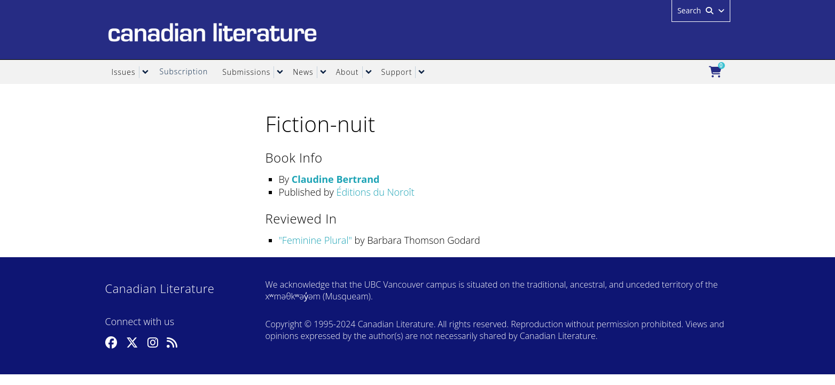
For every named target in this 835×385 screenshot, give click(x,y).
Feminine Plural (315, 240)
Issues (124, 72)
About (347, 72)
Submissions (246, 72)
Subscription (184, 71)
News (303, 72)
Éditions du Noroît (375, 192)
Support (396, 72)
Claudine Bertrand (336, 179)
